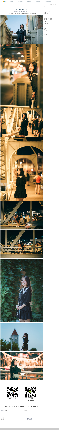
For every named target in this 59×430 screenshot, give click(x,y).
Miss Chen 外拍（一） (27, 410)
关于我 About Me (37, 1)
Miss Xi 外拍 (45, 34)
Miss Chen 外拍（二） (3, 419)
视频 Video (29, 1)
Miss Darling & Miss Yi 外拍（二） (48, 18)
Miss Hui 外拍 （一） (46, 30)
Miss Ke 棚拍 (45, 29)
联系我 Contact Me (48, 1)
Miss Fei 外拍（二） (46, 14)
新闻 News (11, 1)
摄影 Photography (20, 1)
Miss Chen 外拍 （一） (47, 27)
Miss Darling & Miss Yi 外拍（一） (48, 19)
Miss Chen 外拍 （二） (47, 28)
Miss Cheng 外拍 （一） (47, 23)
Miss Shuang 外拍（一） (47, 11)
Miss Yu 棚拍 (5, 410)
